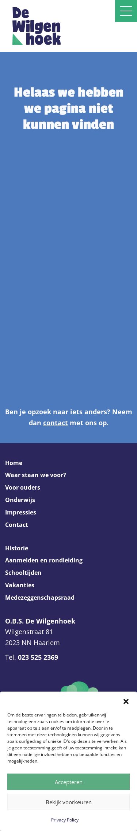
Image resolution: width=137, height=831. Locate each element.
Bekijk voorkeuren (69, 802)
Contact (16, 525)
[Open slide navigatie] (126, 11)
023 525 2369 (38, 657)
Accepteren (69, 782)
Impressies (20, 512)
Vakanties (19, 585)
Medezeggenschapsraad (40, 598)
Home (13, 463)
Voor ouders (22, 487)
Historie (16, 548)
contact (55, 422)
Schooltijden (23, 573)
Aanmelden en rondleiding (44, 560)
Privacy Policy (65, 820)
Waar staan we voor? (35, 475)
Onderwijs (20, 500)
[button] (126, 700)
